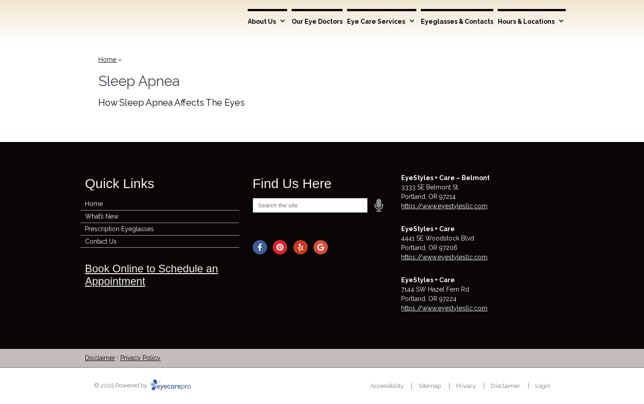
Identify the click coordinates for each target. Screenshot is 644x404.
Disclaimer (100, 357)
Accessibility (386, 386)
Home (107, 59)
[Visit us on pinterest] (280, 247)
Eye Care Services (376, 21)
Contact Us (101, 241)
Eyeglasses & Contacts (457, 21)
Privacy (466, 386)
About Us (262, 21)
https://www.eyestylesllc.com (444, 206)
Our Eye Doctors (317, 21)
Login (542, 386)
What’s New (102, 216)
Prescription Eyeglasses (119, 228)
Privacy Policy (140, 357)
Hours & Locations (526, 21)
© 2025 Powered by (142, 385)
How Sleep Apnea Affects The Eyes (171, 102)
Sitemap (430, 386)
